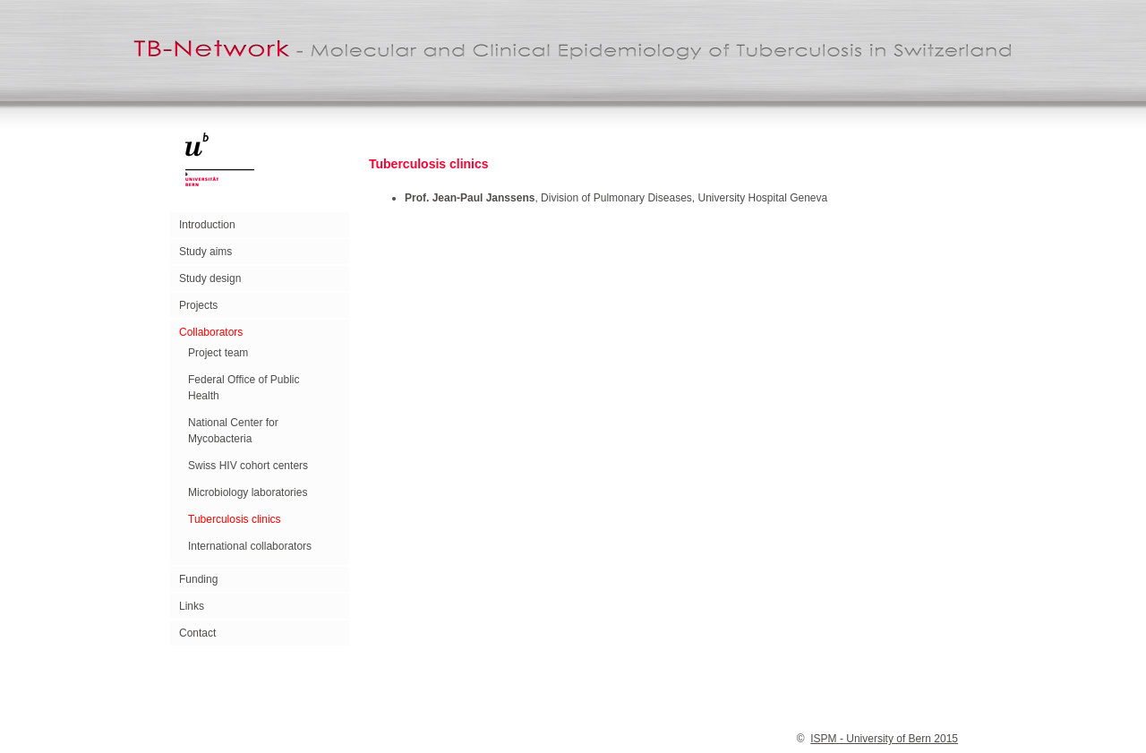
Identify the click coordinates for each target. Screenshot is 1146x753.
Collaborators (211, 332)
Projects (198, 305)
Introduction (207, 224)
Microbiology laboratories (247, 492)
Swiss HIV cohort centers (248, 465)
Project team (218, 353)
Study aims (205, 251)
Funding (198, 579)
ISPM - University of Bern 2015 (884, 738)
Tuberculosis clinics (234, 519)
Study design (210, 278)
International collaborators (250, 546)
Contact (197, 633)
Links (191, 606)
